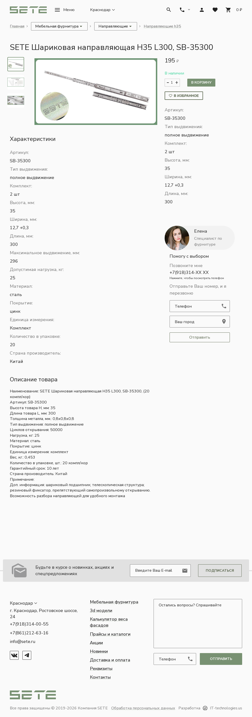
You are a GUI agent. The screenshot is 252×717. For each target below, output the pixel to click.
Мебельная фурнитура (114, 602)
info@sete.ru (22, 641)
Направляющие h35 (162, 26)
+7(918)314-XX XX (200, 274)
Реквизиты (101, 669)
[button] (64, 9)
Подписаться (220, 570)
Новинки (99, 651)
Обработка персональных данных (143, 708)
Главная (17, 26)
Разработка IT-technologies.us (210, 708)
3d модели (101, 610)
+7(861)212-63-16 (29, 633)
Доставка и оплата (110, 660)
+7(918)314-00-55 (29, 624)
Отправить (199, 337)
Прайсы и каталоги (110, 634)
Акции (96, 643)
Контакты (100, 677)
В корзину (201, 82)
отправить (221, 659)
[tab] (15, 64)
